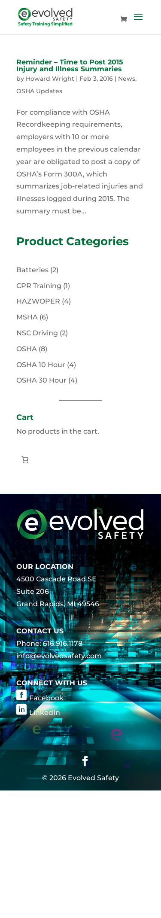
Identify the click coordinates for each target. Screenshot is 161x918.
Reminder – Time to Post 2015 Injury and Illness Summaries (69, 65)
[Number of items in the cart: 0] (24, 459)
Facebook (46, 698)
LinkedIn (44, 712)
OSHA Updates (39, 91)
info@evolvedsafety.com (59, 656)
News (126, 78)
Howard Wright (50, 78)
